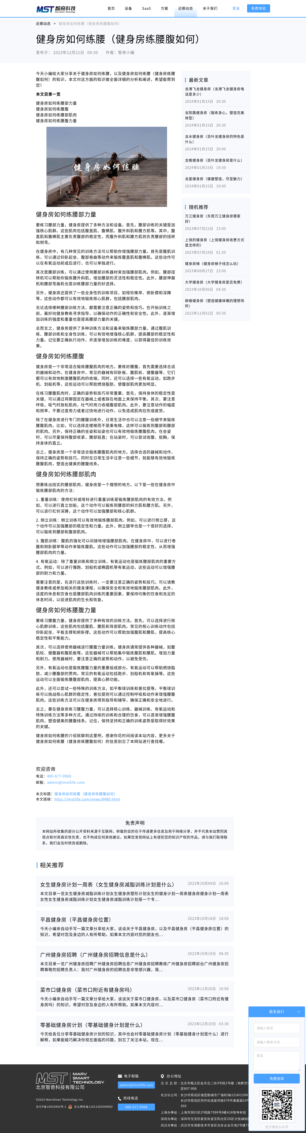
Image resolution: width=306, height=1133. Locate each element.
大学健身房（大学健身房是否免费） (214, 282)
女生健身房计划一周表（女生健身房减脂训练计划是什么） (108, 884)
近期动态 (185, 8)
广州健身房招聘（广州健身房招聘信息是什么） (95, 954)
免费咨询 (277, 1078)
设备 (128, 8)
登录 (236, 8)
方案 (164, 8)
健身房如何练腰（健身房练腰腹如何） (85, 794)
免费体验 (258, 8)
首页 (111, 8)
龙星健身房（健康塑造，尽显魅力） (214, 179)
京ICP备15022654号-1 (51, 1106)
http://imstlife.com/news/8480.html (87, 799)
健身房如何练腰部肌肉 (56, 115)
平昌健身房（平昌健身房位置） (77, 919)
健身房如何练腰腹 (52, 109)
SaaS (146, 8)
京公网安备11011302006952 (93, 1106)
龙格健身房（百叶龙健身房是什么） (214, 160)
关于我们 (210, 8)
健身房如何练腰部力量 (56, 103)
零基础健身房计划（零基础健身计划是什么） (93, 1025)
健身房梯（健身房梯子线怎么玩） (213, 263)
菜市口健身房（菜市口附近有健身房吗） (87, 989)
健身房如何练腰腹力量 (56, 121)
